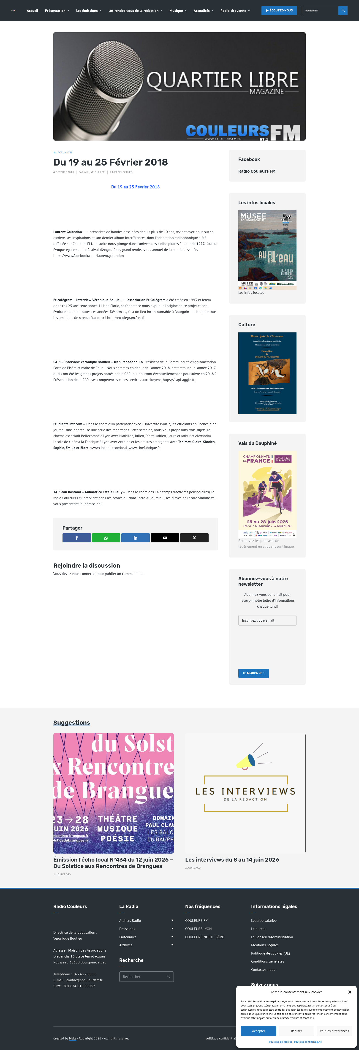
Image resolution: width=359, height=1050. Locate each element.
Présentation (55, 10)
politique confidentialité (308, 1041)
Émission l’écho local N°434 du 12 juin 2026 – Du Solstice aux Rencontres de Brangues (113, 863)
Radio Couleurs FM (256, 171)
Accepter (258, 1031)
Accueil (32, 10)
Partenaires (127, 937)
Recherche (343, 10)
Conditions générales (267, 961)
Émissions (127, 928)
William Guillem (94, 172)
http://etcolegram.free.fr (125, 317)
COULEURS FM (196, 920)
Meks (72, 1038)
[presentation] (257, 647)
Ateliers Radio (130, 920)
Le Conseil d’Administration (272, 937)
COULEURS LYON (198, 928)
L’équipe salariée (264, 920)
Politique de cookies (280, 1041)
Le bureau (259, 928)
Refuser (296, 1031)
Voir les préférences (334, 1031)
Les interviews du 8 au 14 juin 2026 (232, 860)
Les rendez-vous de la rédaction (134, 10)
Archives (125, 945)
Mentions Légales (265, 945)
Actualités (202, 10)
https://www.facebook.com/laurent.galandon (88, 255)
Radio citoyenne (233, 10)
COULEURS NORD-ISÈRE (204, 937)
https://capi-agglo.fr (178, 379)
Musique (176, 10)
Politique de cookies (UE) (270, 953)
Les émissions (87, 10)
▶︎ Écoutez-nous (279, 10)
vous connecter (84, 573)
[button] (350, 992)
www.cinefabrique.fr (144, 447)
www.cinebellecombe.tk (109, 447)
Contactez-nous (263, 969)
